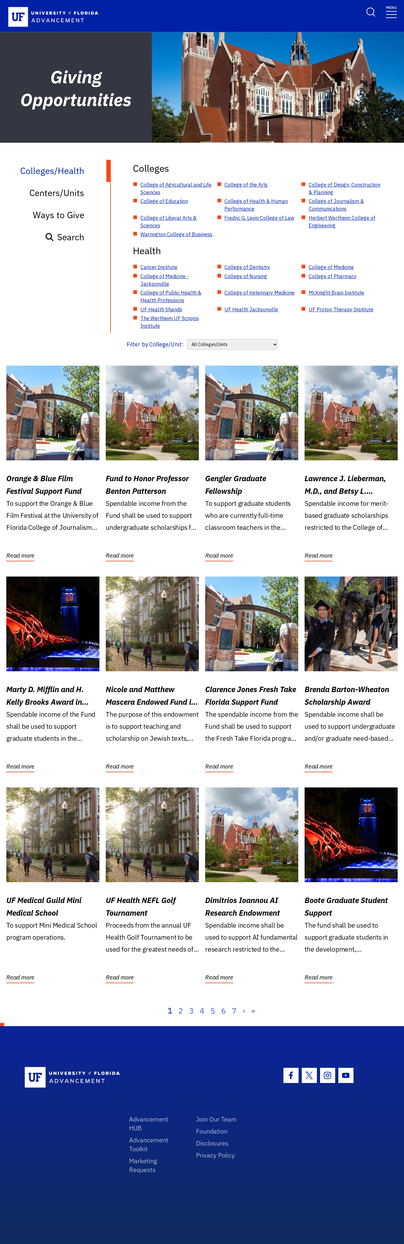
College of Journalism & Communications (336, 205)
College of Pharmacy (333, 276)
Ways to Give (58, 215)
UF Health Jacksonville (251, 309)
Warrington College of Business (176, 234)
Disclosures (212, 1143)
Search (65, 237)
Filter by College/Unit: (155, 344)
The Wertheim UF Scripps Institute (169, 322)
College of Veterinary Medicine (259, 293)
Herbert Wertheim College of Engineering (342, 222)
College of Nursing (245, 276)
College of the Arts (246, 185)
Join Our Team (216, 1119)
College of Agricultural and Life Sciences (175, 188)
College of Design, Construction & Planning (344, 188)
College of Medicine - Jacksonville (164, 280)
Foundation (212, 1131)
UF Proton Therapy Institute (341, 309)
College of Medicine (331, 267)
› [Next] (244, 1011)
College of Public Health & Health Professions (170, 296)
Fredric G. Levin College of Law (259, 218)
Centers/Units (56, 193)
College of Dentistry (247, 267)
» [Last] (253, 1011)
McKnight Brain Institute (336, 293)
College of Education (164, 201)
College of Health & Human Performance (256, 205)
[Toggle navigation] (391, 11)
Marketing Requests (143, 1165)
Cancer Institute (158, 267)
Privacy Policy (215, 1155)
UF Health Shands (161, 309)
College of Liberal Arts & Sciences (168, 222)
